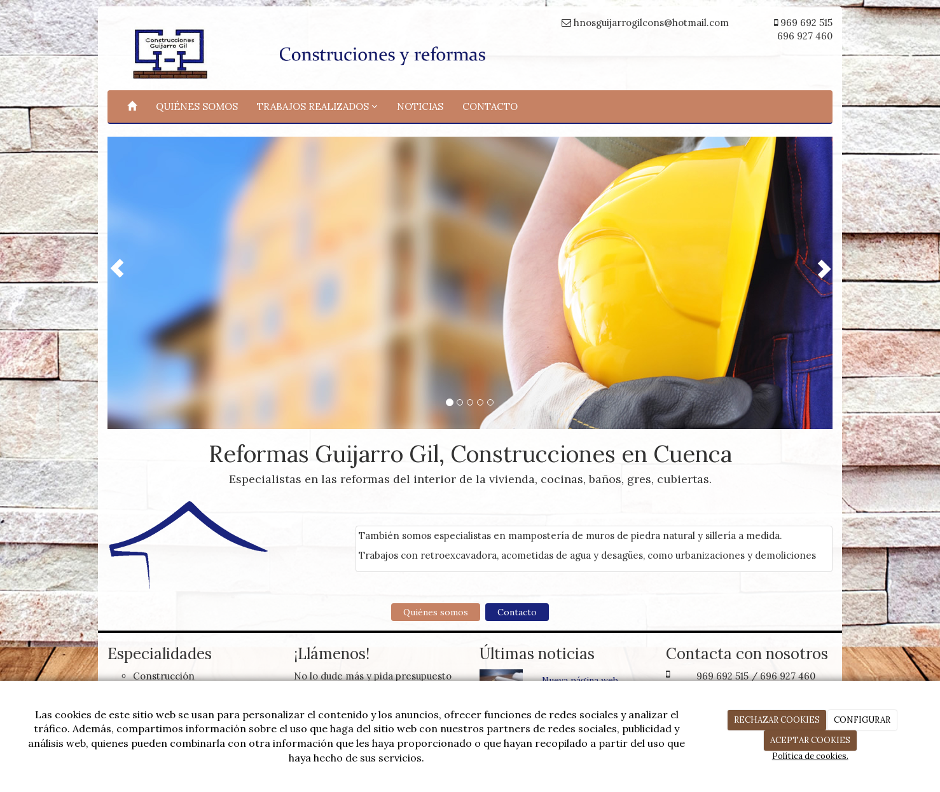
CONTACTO (490, 106)
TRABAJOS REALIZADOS (317, 106)
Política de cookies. (810, 756)
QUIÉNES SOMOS (197, 106)
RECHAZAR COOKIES (777, 719)
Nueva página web (580, 680)
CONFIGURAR (862, 719)
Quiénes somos (435, 612)
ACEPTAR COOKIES (810, 740)
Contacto (517, 612)
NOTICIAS (420, 106)
